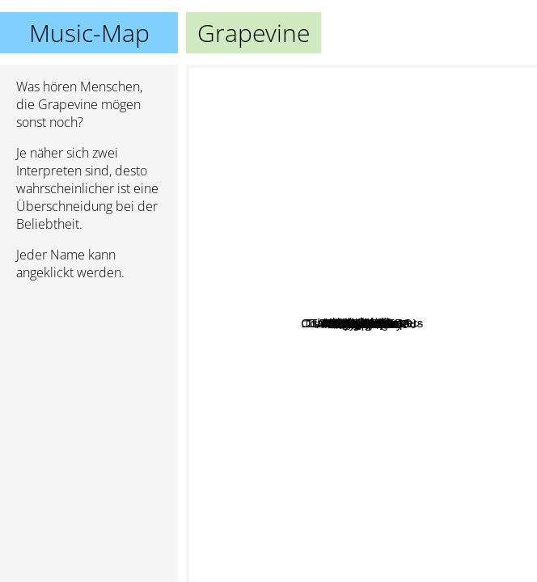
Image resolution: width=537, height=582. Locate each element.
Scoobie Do (299, 493)
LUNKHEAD (407, 195)
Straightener (366, 465)
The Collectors (250, 317)
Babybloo (420, 122)
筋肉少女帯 (324, 539)
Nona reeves (411, 481)
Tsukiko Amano (233, 181)
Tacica (320, 297)
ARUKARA (370, 497)
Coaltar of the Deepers (438, 147)
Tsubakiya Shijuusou (353, 79)
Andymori (398, 329)
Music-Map (89, 32)
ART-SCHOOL (350, 300)
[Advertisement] (89, 379)
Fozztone (444, 261)
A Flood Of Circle (476, 366)
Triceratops (327, 372)
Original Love (270, 201)
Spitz (299, 271)
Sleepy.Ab (338, 277)
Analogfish (286, 571)
